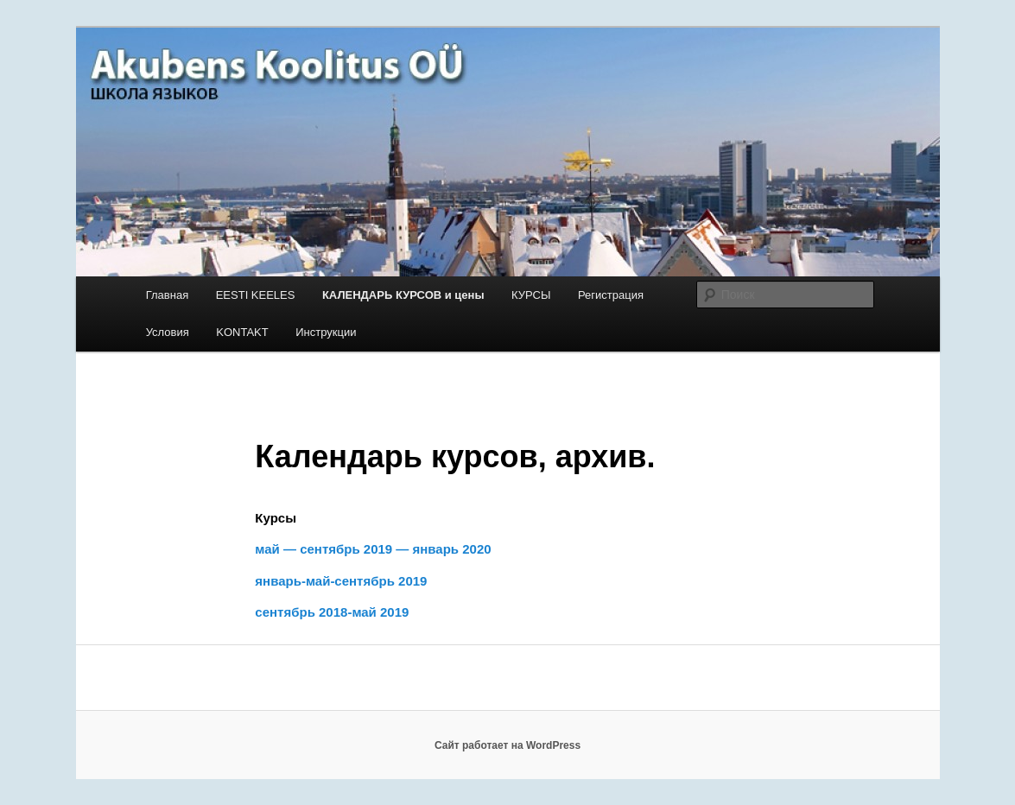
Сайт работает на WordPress (507, 745)
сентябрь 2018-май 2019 (332, 612)
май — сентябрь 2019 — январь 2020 (373, 549)
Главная (167, 294)
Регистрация (611, 294)
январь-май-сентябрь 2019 (341, 581)
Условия (167, 332)
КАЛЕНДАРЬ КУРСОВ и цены (403, 294)
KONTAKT (242, 332)
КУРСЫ (530, 294)
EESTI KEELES (255, 294)
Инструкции (325, 332)
